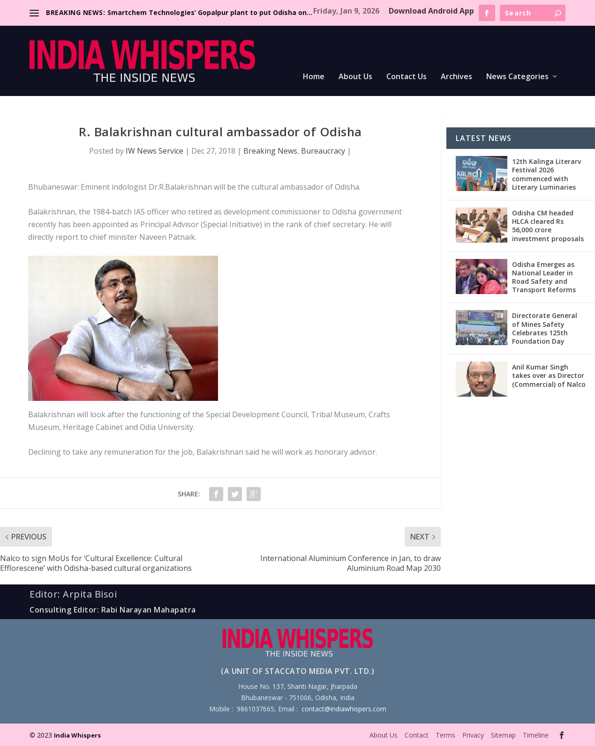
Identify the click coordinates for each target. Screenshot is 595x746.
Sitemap (503, 735)
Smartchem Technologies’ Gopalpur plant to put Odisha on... (209, 12)
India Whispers (77, 735)
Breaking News (270, 151)
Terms (445, 735)
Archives (456, 77)
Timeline (536, 735)
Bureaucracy (323, 151)
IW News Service (154, 151)
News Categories (517, 77)
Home (313, 77)
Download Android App (431, 11)
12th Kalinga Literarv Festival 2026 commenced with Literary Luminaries (546, 174)
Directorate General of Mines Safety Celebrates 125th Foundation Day (544, 328)
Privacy (473, 735)
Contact (417, 735)
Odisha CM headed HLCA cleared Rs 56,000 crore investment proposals (548, 225)
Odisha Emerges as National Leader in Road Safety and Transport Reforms (544, 277)
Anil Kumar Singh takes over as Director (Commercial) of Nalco (549, 375)
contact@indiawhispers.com (343, 708)
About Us (355, 77)
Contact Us (406, 77)
